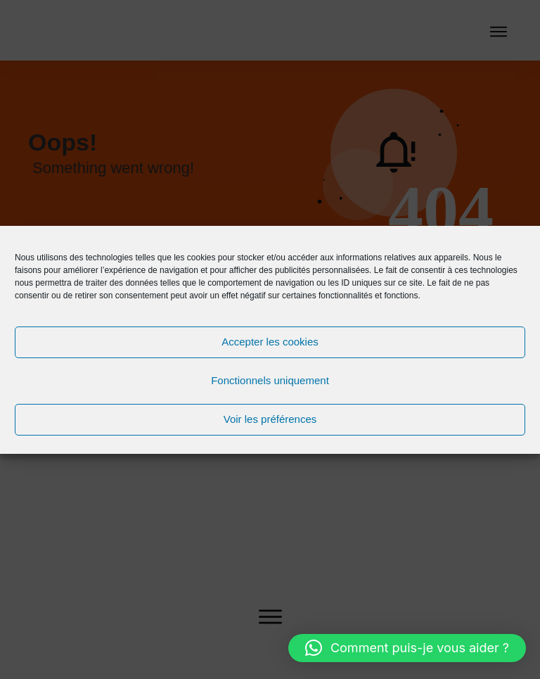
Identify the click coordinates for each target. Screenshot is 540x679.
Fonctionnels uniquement (270, 380)
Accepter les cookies (270, 342)
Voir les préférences (270, 419)
